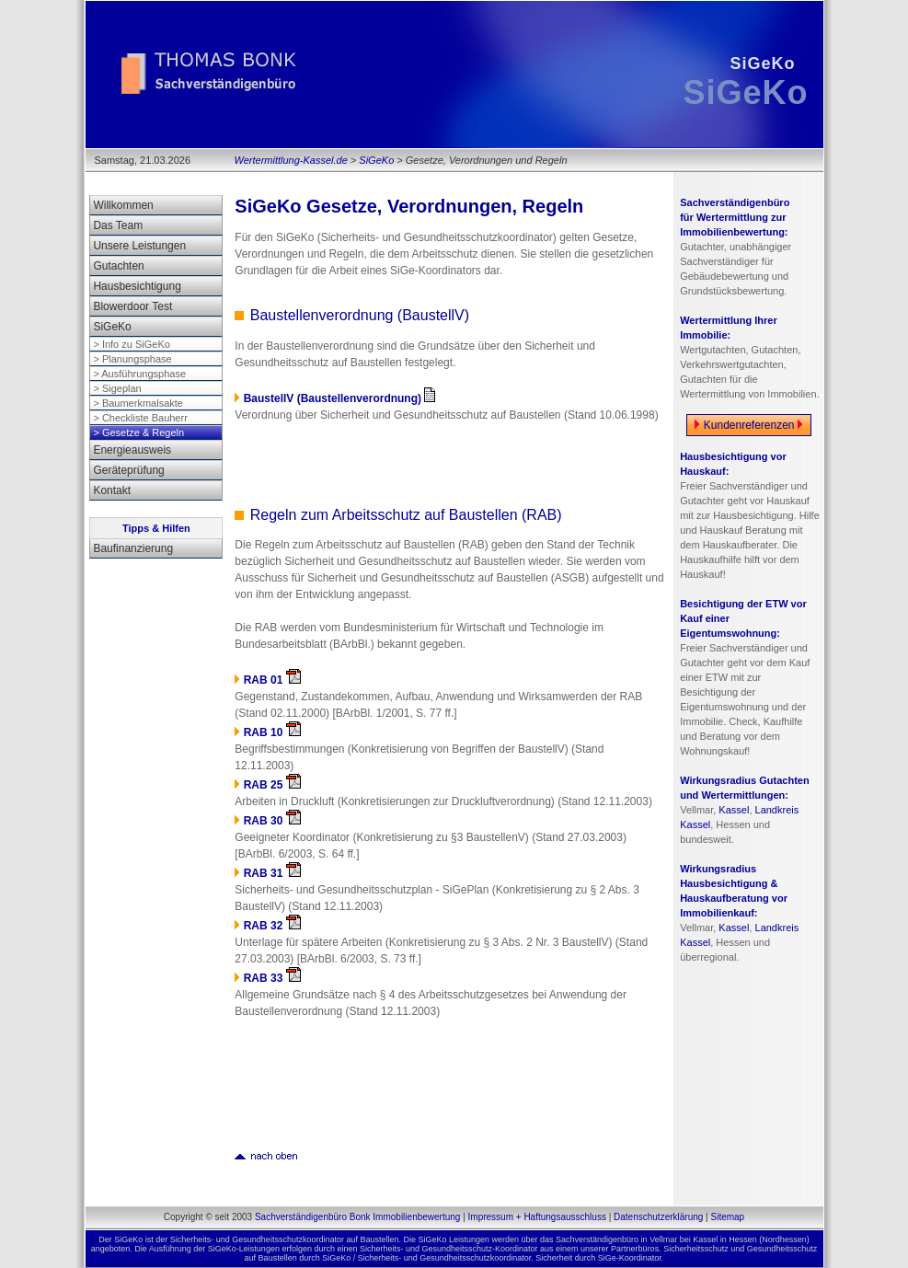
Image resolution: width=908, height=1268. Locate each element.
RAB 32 (272, 925)
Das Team (118, 225)
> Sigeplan (117, 388)
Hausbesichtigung (136, 286)
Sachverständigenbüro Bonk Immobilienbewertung (357, 1217)
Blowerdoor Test (132, 306)
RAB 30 (272, 820)
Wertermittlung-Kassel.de (291, 160)
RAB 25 (272, 784)
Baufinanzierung (133, 548)
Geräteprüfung (128, 470)
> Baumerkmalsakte (138, 403)
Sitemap (727, 1217)
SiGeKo (376, 160)
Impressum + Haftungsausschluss (537, 1217)
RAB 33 (272, 978)
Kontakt (112, 490)
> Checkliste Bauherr (140, 417)
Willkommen (123, 205)
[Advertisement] (450, 462)
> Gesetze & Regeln (138, 432)
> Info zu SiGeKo (131, 344)
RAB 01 (272, 680)
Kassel (733, 809)
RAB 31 (272, 873)
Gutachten (118, 265)
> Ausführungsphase (139, 373)
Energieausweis (132, 450)
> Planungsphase (132, 358)
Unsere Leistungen (139, 245)
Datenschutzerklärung (658, 1217)
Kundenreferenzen (748, 425)
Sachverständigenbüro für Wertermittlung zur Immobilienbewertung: (734, 217)
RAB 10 (272, 732)
